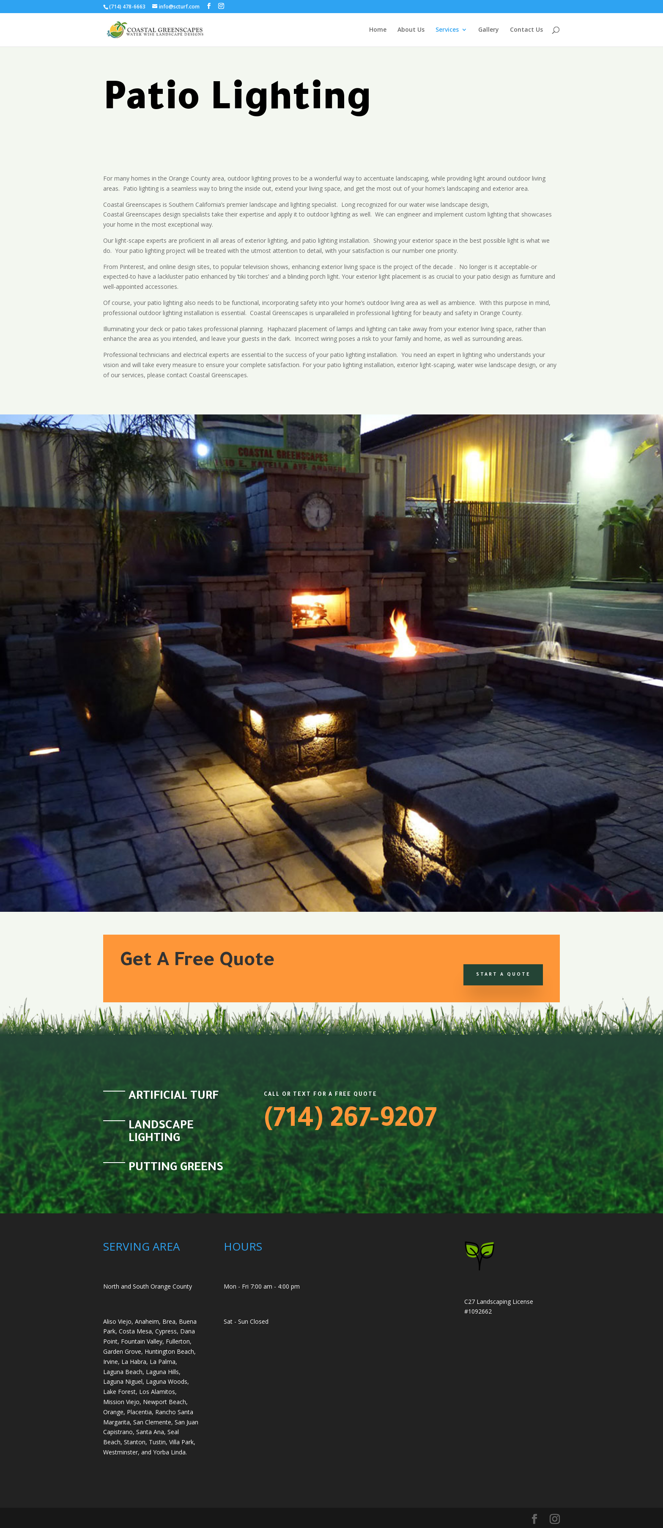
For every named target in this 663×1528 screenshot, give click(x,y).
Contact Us (526, 30)
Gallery (488, 30)
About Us (411, 30)
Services (447, 30)
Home (377, 30)
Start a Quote (503, 974)
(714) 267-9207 (350, 1121)
